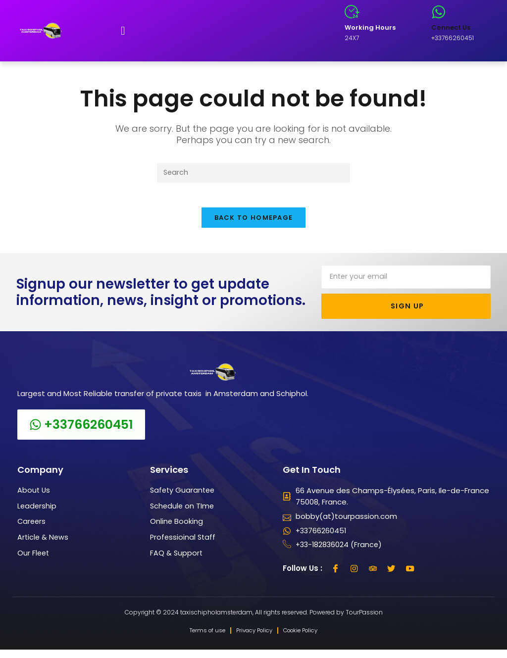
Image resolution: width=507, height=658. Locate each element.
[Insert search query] (253, 173)
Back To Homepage (253, 223)
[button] (123, 31)
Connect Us (450, 27)
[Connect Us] (438, 11)
